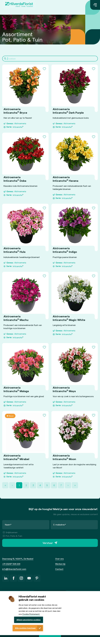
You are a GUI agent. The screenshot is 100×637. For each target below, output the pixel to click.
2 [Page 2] (26, 485)
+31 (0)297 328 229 (11, 564)
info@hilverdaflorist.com (14, 569)
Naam (8, 524)
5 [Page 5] (47, 485)
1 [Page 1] (19, 485)
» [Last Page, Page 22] (75, 485)
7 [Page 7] (61, 485)
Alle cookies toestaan (25, 628)
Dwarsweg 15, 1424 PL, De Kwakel (17, 558)
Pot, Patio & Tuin (12, 536)
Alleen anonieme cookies (29, 620)
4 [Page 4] (40, 485)
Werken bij (60, 564)
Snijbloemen (10, 532)
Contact (59, 569)
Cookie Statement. (31, 614)
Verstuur (48, 542)
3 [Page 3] (33, 485)
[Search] (50, 58)
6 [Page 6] (54, 485)
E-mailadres (59, 524)
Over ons (59, 558)
